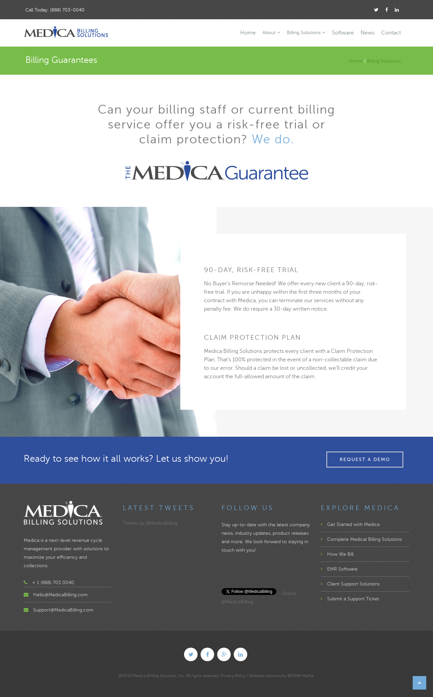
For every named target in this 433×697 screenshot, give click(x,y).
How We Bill (337, 554)
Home (248, 33)
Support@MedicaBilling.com (63, 609)
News (367, 33)
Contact (391, 33)
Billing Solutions (306, 32)
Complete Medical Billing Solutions (361, 539)
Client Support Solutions (350, 583)
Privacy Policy (233, 675)
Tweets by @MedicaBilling (150, 523)
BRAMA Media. (301, 675)
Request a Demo (365, 459)
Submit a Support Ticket (350, 598)
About (271, 32)
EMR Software (339, 569)
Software (343, 33)
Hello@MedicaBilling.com (60, 594)
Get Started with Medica (350, 524)
